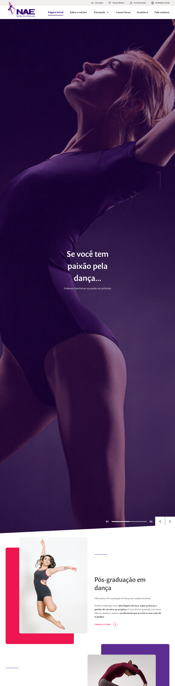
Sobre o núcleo (78, 12)
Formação (99, 12)
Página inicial (55, 12)
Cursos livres (123, 12)
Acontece (142, 12)
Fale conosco (162, 12)
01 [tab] (107, 521)
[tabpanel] (87, 276)
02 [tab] (151, 521)
